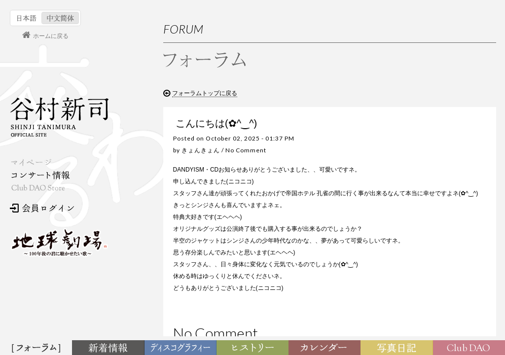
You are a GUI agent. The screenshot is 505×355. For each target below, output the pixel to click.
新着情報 (110, 348)
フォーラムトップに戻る (204, 93)
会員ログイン (42, 208)
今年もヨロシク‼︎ (418, 316)
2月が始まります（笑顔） (430, 278)
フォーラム (37, 348)
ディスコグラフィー (180, 348)
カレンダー (326, 348)
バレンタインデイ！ (422, 259)
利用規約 (422, 149)
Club (470, 348)
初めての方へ (428, 130)
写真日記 (398, 348)
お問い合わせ (428, 169)
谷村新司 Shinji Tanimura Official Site (59, 117)
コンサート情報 (40, 175)
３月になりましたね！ (425, 241)
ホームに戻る (51, 36)
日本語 (26, 18)
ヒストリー (253, 348)
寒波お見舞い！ (416, 297)
